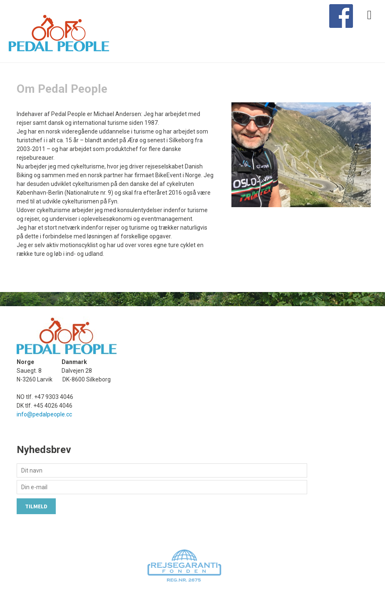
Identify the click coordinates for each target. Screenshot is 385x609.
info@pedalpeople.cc (44, 414)
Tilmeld (36, 506)
